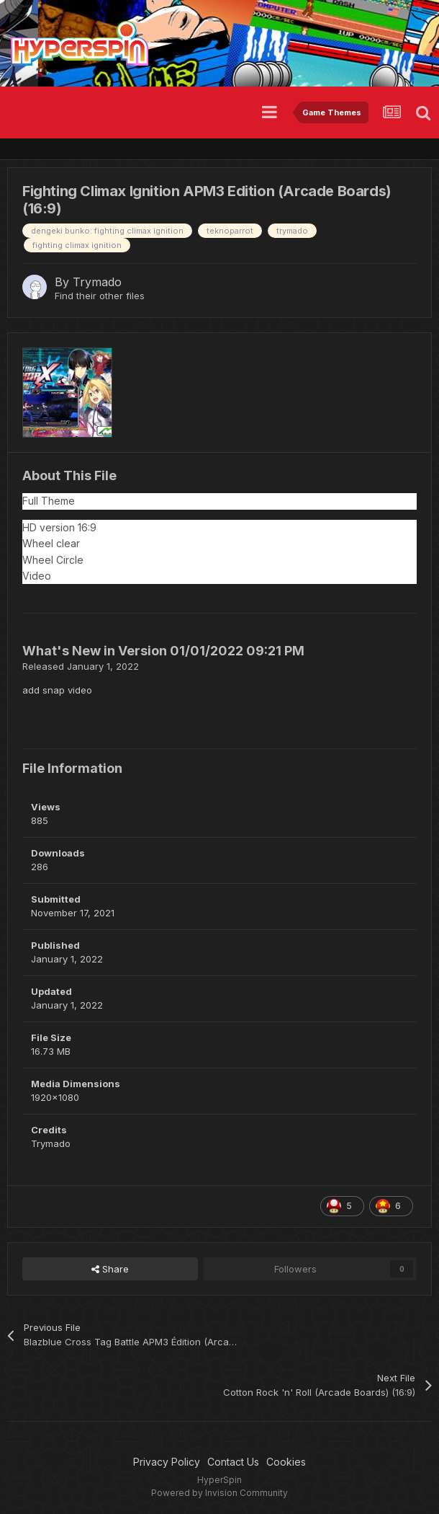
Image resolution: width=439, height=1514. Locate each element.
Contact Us (233, 1462)
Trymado (97, 282)
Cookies (286, 1462)
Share (110, 1269)
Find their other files (100, 295)
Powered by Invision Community (219, 1492)
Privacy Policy (166, 1462)
